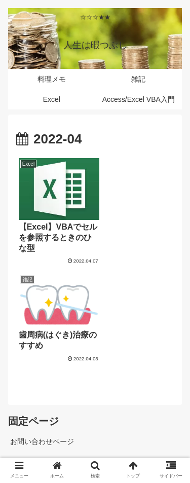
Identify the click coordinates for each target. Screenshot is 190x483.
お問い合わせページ (42, 338)
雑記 (56, 427)
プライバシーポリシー (45, 361)
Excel (94, 442)
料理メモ (134, 427)
